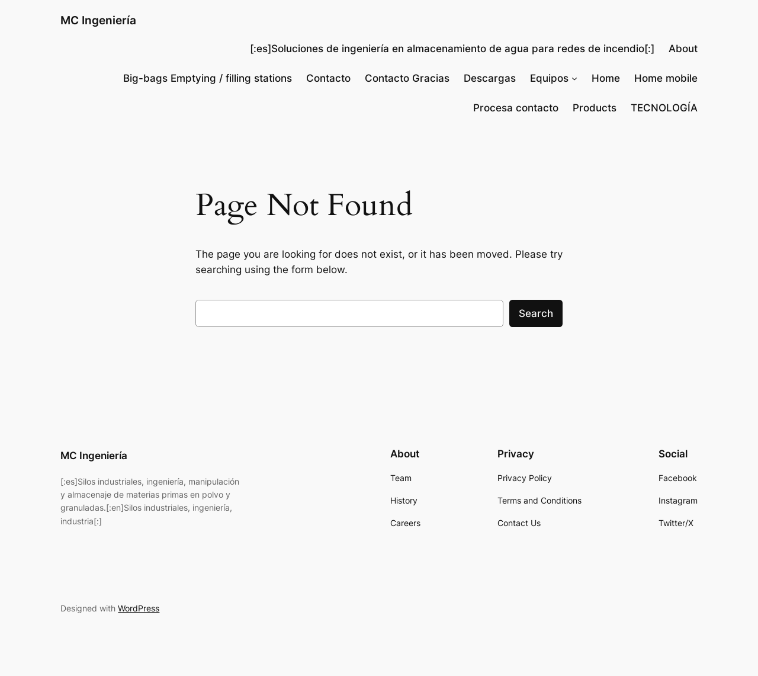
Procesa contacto (515, 108)
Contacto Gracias (407, 78)
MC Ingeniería (98, 20)
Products (594, 108)
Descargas (490, 78)
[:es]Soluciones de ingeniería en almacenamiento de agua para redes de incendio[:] (452, 49)
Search (536, 313)
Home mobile (666, 78)
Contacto (328, 78)
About (683, 49)
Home (606, 78)
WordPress (138, 608)
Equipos (549, 78)
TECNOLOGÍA (664, 108)
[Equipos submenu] (574, 78)
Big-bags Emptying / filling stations (207, 78)
